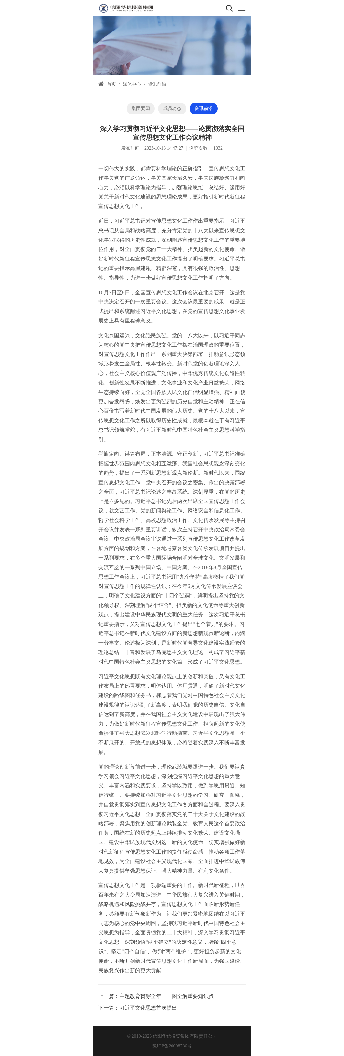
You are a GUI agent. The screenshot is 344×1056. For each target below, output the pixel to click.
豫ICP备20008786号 (172, 1046)
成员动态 (172, 108)
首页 (111, 84)
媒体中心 (132, 84)
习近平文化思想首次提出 (148, 1008)
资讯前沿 (157, 84)
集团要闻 (141, 108)
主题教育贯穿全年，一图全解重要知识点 (166, 996)
